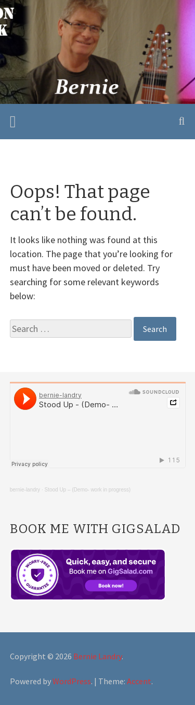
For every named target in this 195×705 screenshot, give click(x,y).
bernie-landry (25, 490)
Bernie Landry (97, 656)
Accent (139, 681)
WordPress (72, 681)
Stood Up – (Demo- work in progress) (87, 490)
